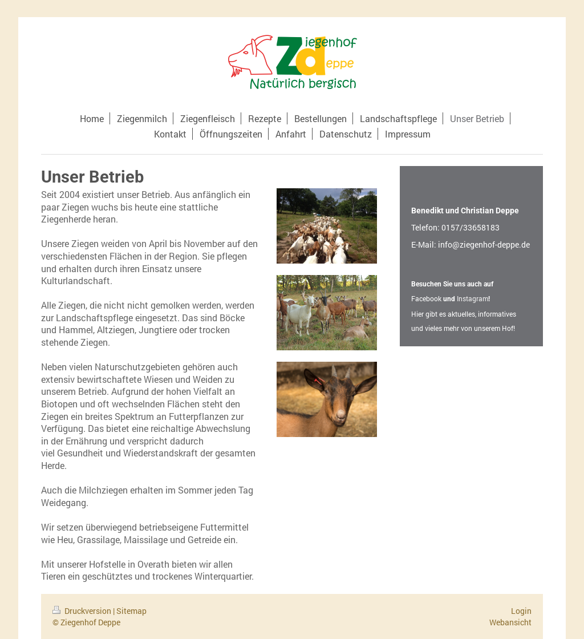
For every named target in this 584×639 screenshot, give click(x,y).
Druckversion (82, 610)
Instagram (472, 298)
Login (521, 610)
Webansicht (510, 622)
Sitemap (131, 610)
